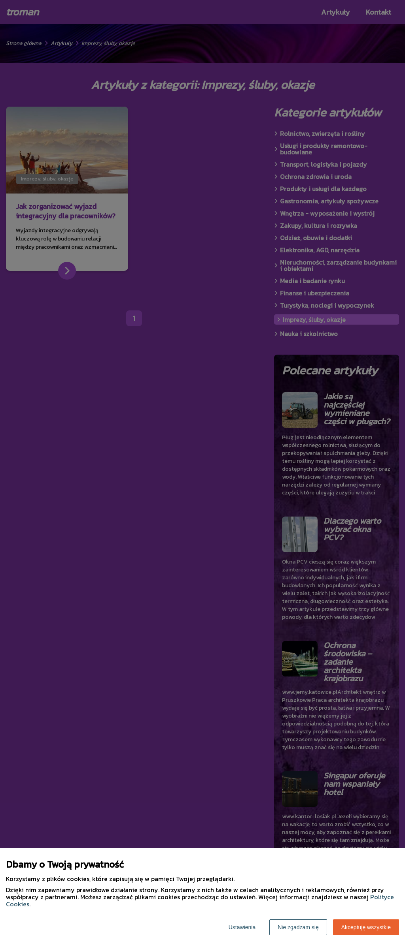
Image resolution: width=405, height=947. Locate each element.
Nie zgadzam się (298, 927)
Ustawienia (242, 927)
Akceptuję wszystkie (366, 927)
